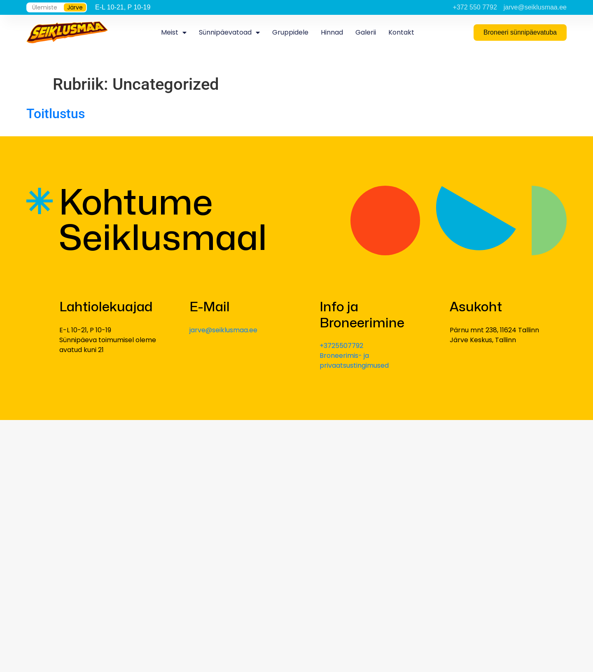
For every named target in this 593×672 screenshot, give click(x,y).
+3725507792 (341, 345)
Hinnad (332, 32)
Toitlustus (55, 113)
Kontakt (401, 32)
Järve (75, 7)
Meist (174, 32)
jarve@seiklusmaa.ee (223, 330)
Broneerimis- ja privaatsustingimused (354, 360)
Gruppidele (290, 32)
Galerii (365, 32)
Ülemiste (44, 7)
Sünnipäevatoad (229, 32)
